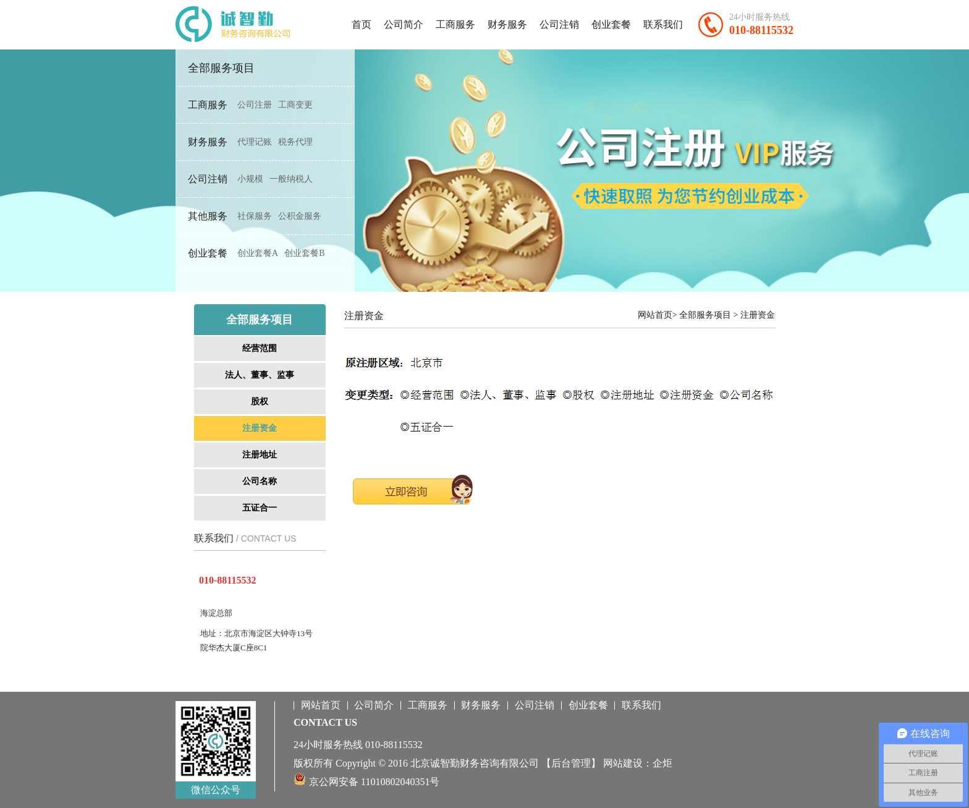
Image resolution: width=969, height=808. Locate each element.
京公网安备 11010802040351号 (374, 781)
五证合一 (259, 507)
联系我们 (663, 24)
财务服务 (507, 24)
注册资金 (259, 428)
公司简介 (403, 24)
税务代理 (295, 142)
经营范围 (259, 348)
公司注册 (254, 104)
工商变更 (295, 104)
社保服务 (254, 216)
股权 (259, 401)
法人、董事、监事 (259, 375)
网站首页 (321, 705)
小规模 (250, 179)
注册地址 (259, 454)
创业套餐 (611, 24)
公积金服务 (299, 216)
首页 (361, 24)
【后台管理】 (571, 763)
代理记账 (254, 142)
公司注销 (559, 24)
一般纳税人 (291, 179)
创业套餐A (257, 253)
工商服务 (455, 24)
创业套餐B (304, 253)
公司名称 (259, 481)
